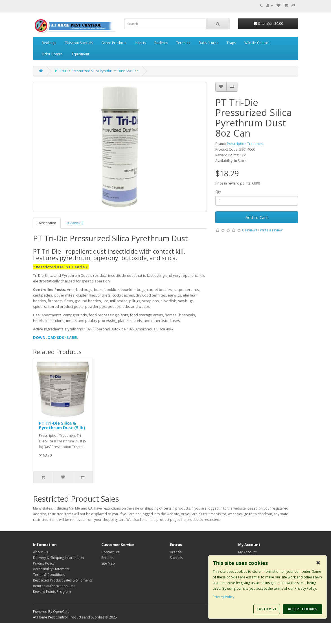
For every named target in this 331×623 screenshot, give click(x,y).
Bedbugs (49, 42)
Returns (107, 557)
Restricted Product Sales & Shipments (63, 580)
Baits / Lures (208, 42)
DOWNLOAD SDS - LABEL (55, 337)
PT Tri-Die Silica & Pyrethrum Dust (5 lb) (62, 425)
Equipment (80, 54)
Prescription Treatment (245, 143)
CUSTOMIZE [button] (267, 609)
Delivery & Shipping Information (58, 557)
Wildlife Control (256, 42)
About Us (40, 552)
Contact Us (110, 552)
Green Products (113, 42)
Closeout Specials (79, 42)
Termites (183, 42)
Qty (218, 191)
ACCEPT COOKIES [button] (302, 609)
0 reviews (249, 230)
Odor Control (52, 54)
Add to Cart (256, 217)
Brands (175, 552)
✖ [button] (318, 563)
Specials (176, 557)
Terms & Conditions (49, 574)
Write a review (271, 230)
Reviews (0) (74, 223)
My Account (247, 552)
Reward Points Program (52, 591)
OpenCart (61, 611)
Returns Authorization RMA (54, 585)
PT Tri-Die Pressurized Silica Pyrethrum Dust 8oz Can (97, 71)
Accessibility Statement (51, 569)
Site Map (108, 563)
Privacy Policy (43, 563)
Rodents (161, 42)
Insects (140, 42)
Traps (231, 42)
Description (47, 223)
